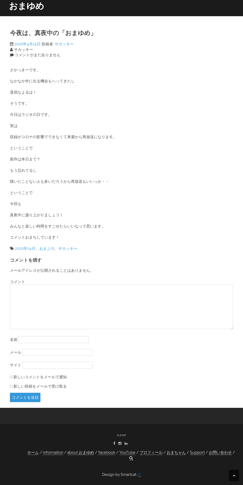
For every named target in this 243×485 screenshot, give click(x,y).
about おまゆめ (93, 17)
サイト (15, 365)
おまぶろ (47, 248)
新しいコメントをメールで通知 (40, 377)
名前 (14, 339)
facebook (115, 17)
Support (195, 17)
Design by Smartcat (121, 474)
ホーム (51, 17)
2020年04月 (25, 248)
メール (15, 352)
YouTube (133, 17)
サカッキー (64, 44)
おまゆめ (26, 6)
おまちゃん (177, 17)
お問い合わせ (214, 17)
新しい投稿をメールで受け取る (40, 386)
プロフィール (152, 17)
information (69, 17)
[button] (228, 18)
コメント (17, 281)
